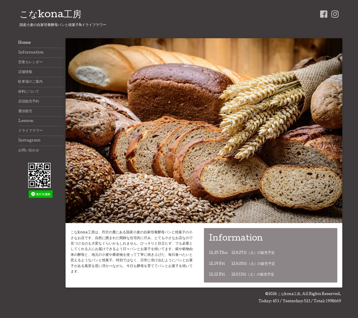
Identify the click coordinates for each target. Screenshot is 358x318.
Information (31, 53)
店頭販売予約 (28, 102)
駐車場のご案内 (30, 82)
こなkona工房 (50, 15)
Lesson (25, 121)
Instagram (29, 141)
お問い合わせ (28, 151)
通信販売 (25, 111)
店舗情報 (25, 72)
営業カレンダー (30, 62)
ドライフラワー (30, 131)
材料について (28, 92)
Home (24, 43)
